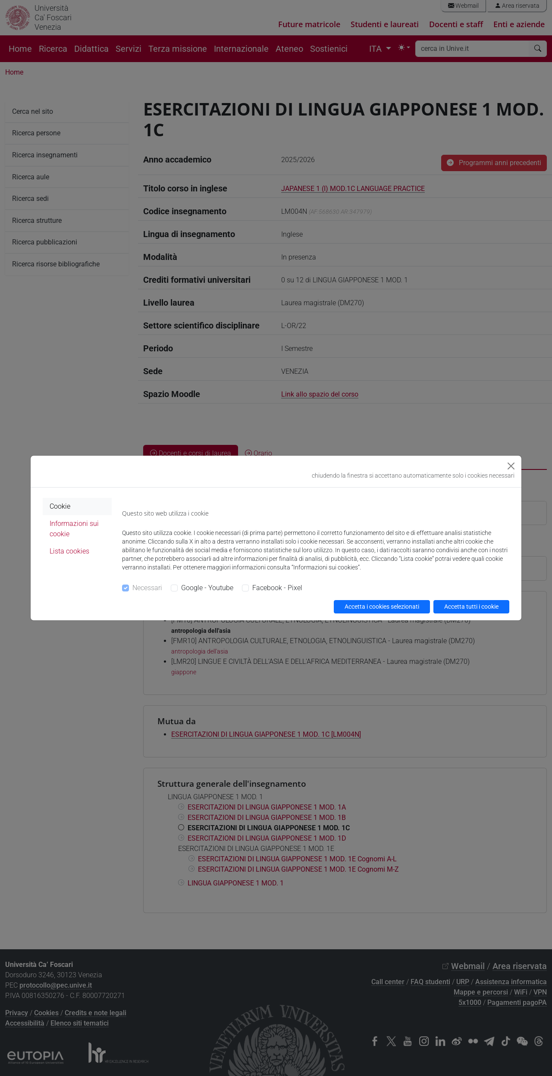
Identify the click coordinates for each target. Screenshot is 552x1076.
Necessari (147, 588)
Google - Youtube (207, 588)
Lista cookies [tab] (69, 551)
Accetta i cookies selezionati (382, 606)
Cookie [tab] (60, 506)
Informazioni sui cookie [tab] (74, 528)
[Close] (511, 466)
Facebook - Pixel (277, 588)
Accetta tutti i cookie (471, 606)
